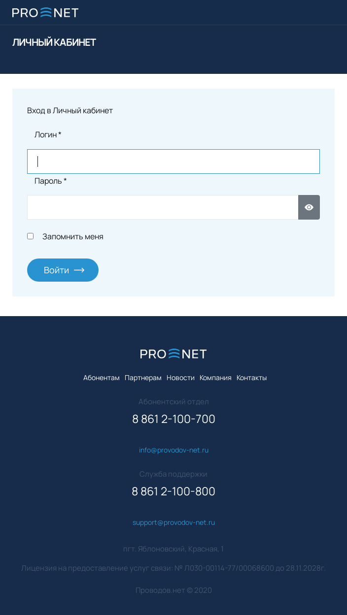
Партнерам (143, 377)
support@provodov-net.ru (174, 522)
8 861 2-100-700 (173, 419)
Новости (181, 377)
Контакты (252, 377)
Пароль (51, 180)
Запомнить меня (73, 236)
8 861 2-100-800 (173, 491)
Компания (216, 377)
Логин (48, 134)
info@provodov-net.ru (173, 449)
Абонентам (101, 377)
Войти (56, 270)
